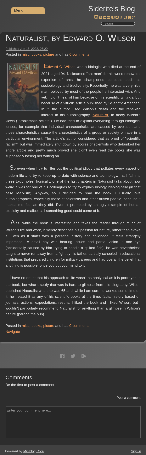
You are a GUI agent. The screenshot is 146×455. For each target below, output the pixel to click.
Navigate (13, 332)
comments (79, 54)
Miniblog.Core (33, 451)
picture (48, 54)
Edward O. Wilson (60, 67)
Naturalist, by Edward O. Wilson (71, 38)
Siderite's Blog (111, 9)
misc (25, 54)
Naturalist (100, 115)
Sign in (136, 451)
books (36, 54)
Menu (18, 10)
